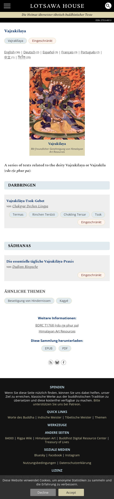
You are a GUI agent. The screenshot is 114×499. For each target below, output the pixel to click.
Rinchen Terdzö (43, 214)
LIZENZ (57, 470)
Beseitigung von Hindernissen (29, 301)
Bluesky (39, 455)
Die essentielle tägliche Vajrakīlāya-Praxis (40, 261)
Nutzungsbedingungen (39, 463)
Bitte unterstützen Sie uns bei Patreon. (66, 402)
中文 (7, 57)
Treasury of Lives (57, 442)
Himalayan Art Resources (57, 331)
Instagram (72, 455)
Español (48, 52)
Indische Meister (50, 417)
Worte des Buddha (21, 417)
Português (88, 52)
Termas (18, 214)
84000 (9, 438)
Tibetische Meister (78, 417)
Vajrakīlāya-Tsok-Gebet (25, 201)
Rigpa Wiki (24, 438)
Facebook (55, 455)
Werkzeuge (57, 425)
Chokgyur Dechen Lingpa (30, 206)
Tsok (98, 214)
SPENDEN (57, 387)
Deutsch (29, 52)
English (9, 52)
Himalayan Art (45, 438)
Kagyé (64, 301)
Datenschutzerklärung (75, 463)
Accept (71, 492)
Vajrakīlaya (15, 41)
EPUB (48, 348)
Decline (43, 492)
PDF (65, 348)
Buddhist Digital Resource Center (83, 438)
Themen (101, 417)
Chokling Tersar (75, 214)
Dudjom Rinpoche (25, 267)
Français (67, 52)
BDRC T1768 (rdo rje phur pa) (57, 325)
